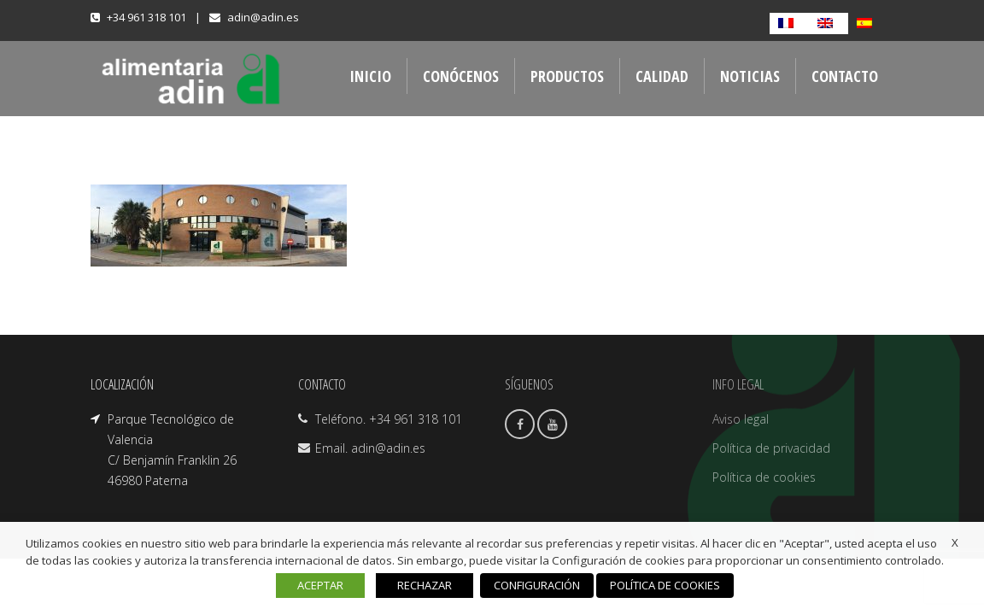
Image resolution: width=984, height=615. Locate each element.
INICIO (370, 76)
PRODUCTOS (567, 76)
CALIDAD (662, 76)
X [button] (955, 542)
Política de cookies (764, 477)
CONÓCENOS (461, 76)
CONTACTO (844, 76)
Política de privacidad (771, 448)
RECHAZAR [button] (424, 585)
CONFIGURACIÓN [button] (537, 585)
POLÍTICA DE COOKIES (665, 585)
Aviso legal (740, 419)
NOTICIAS (750, 76)
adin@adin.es (263, 17)
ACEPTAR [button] (320, 585)
